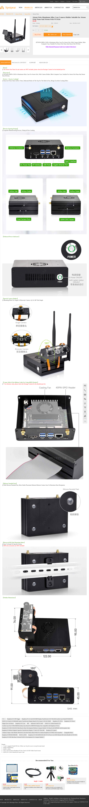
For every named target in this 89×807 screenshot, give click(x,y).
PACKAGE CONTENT (19, 62)
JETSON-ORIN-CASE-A (46, 26)
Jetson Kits (27, 14)
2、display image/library (7, 747)
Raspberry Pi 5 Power (69, 721)
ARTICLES (38, 7)
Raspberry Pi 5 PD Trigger (13, 719)
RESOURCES (43, 62)
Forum (51, 1)
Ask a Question (67, 34)
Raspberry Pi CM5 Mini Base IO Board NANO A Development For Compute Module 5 (23, 737)
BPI (28, 723)
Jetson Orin (36, 14)
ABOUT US (48, 7)
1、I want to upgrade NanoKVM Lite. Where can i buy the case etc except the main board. (23, 746)
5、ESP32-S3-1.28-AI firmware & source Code (13, 752)
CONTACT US (59, 7)
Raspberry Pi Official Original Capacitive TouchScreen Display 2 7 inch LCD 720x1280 (23, 730)
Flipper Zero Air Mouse (8, 723)
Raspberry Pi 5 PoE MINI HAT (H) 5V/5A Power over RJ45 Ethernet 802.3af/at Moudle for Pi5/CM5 (52, 735)
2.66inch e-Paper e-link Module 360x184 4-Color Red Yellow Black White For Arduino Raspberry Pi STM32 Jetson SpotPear (32, 732)
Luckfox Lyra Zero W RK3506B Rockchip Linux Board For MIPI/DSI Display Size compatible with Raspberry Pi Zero (30, 725)
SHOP (68, 7)
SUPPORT (32, 62)
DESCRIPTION (5, 62)
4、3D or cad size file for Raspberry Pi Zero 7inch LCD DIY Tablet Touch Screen (21, 750)
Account (68, 1)
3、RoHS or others (6, 749)
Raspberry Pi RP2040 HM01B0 (9, 735)
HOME (2, 14)
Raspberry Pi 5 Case (20, 723)
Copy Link (76, 34)
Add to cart (54, 34)
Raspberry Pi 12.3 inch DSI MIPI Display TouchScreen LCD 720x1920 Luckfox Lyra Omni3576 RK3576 (47, 719)
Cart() (83, 1)
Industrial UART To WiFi (37, 723)
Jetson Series (18, 14)
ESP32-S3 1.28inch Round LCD (52, 723)
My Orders (75, 1)
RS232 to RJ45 (22, 735)
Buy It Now (38, 34)
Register (62, 1)
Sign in (56, 1)
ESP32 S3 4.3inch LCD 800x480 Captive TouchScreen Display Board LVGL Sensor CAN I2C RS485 (26, 721)
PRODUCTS (29, 7)
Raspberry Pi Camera (51, 730)
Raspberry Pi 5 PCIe (58, 721)
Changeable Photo (68, 732)
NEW (20, 7)
